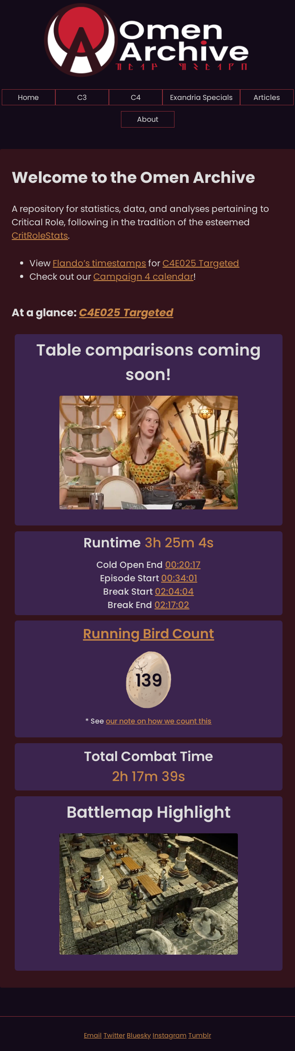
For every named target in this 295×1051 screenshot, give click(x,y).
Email (93, 1035)
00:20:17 (182, 565)
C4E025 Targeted (200, 263)
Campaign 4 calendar (143, 276)
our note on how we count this (159, 721)
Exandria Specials (201, 97)
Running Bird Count (148, 634)
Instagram (170, 1035)
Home (28, 97)
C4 (136, 97)
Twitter (114, 1035)
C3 (82, 97)
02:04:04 (174, 591)
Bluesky (139, 1035)
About (147, 119)
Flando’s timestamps (99, 263)
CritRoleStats (40, 235)
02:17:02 (171, 605)
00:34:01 (179, 578)
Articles (266, 97)
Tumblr (199, 1035)
